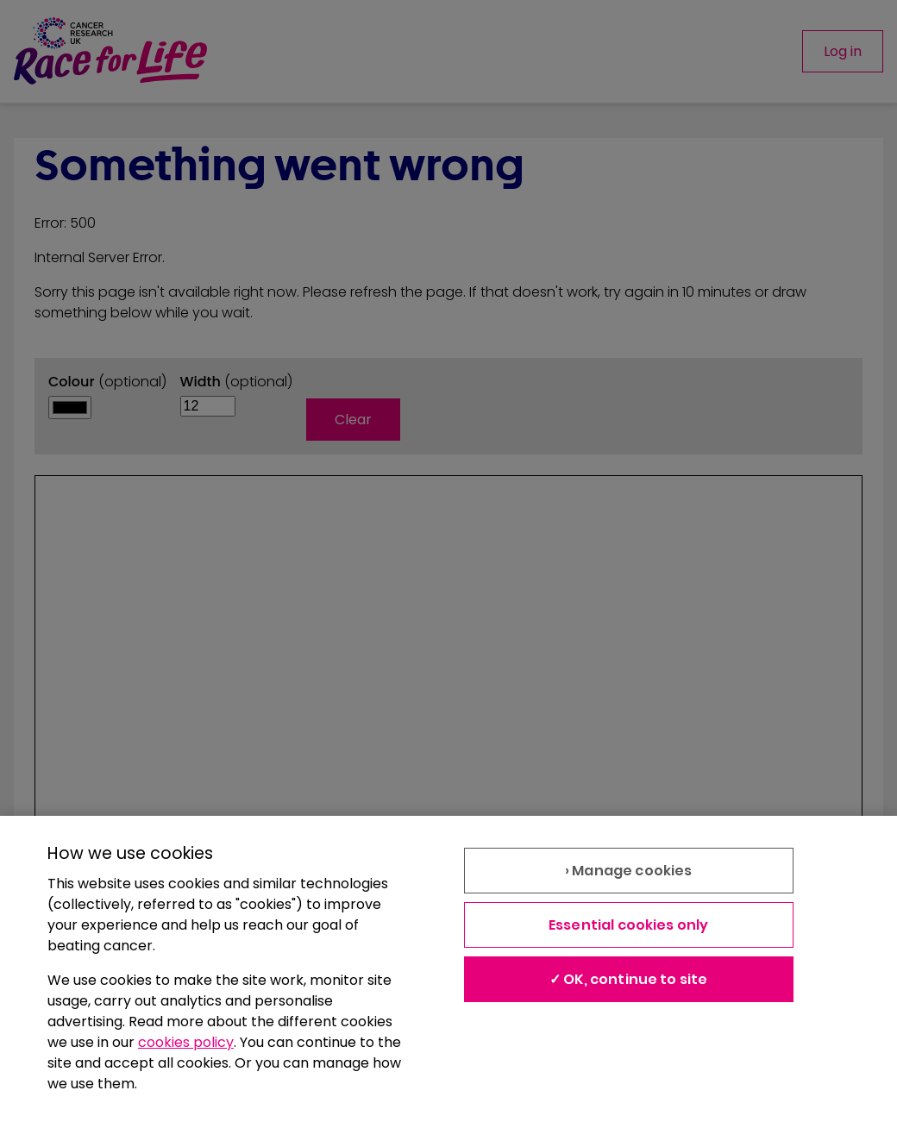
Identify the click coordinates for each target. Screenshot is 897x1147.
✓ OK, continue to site (628, 979)
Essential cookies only (629, 925)
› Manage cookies (629, 871)
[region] (448, 981)
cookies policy (186, 1042)
